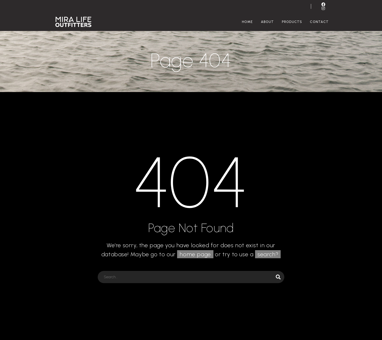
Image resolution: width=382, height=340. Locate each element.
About (267, 22)
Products (292, 22)
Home (247, 22)
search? (268, 254)
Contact (319, 22)
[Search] (191, 277)
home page (195, 254)
